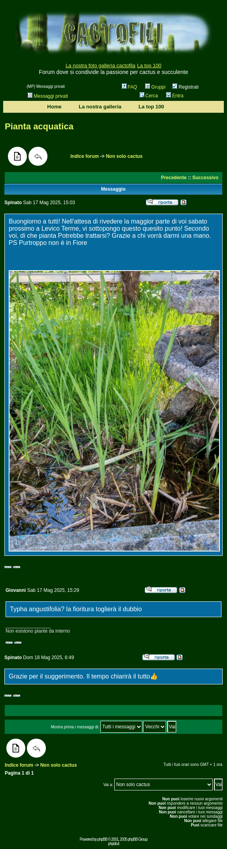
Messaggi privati (48, 96)
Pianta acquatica (39, 126)
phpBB (102, 839)
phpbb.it (113, 843)
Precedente (174, 177)
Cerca (149, 96)
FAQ (129, 87)
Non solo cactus (124, 156)
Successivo (205, 177)
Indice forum (84, 156)
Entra (174, 96)
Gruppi (155, 87)
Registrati (185, 87)
